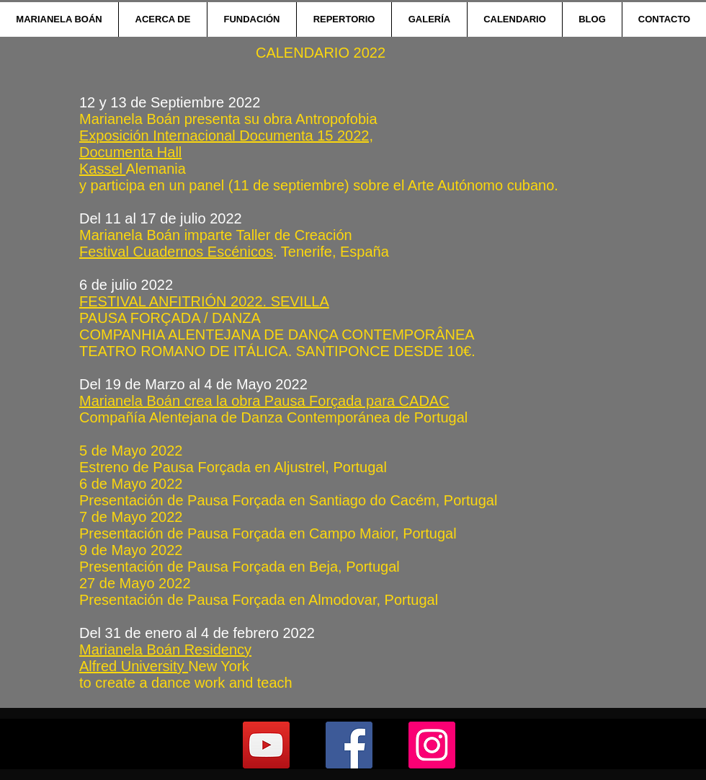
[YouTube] (266, 745)
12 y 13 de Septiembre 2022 (169, 102)
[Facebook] (349, 745)
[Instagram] (431, 745)
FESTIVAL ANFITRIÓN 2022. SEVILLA (204, 301)
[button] (162, 19)
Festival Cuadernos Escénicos (176, 252)
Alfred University (133, 666)
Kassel (102, 169)
